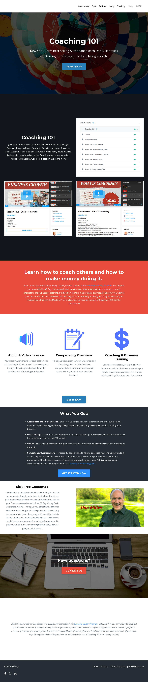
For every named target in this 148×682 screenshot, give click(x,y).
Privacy (104, 666)
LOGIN (139, 6)
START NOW (74, 66)
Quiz (94, 6)
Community (83, 6)
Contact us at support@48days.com (127, 666)
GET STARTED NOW (74, 473)
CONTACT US (74, 570)
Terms (95, 666)
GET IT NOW (74, 399)
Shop (130, 6)
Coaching (121, 6)
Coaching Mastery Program (99, 285)
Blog (111, 6)
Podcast (102, 6)
